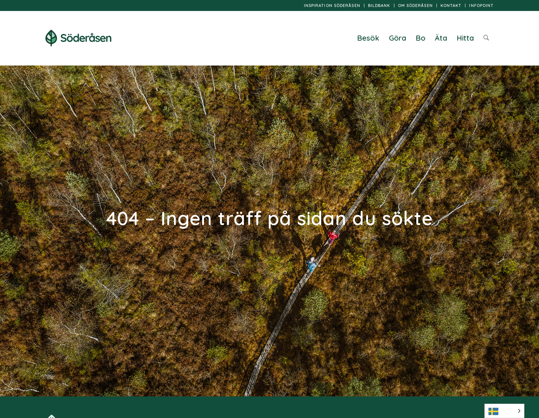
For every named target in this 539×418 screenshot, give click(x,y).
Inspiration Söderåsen (332, 5)
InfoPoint (481, 5)
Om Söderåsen (415, 5)
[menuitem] (332, 5)
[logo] (78, 38)
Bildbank (379, 5)
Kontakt (451, 5)
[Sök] (486, 38)
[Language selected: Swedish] (504, 411)
